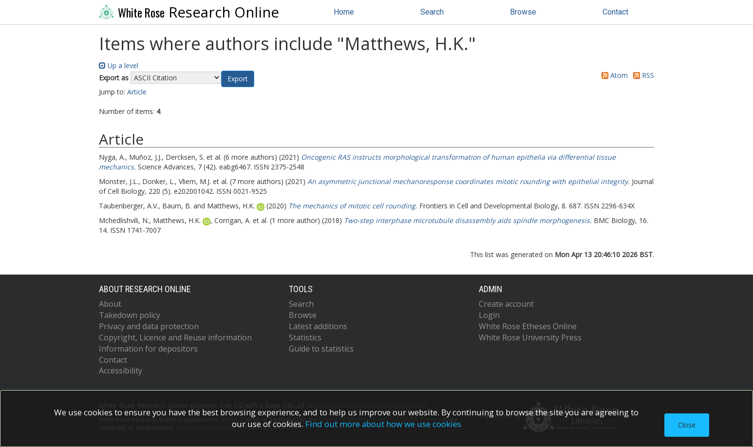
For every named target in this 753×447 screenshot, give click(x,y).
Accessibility (120, 370)
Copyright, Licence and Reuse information (175, 337)
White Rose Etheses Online (528, 326)
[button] (237, 79)
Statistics (305, 337)
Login (489, 315)
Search (432, 12)
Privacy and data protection (149, 326)
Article (137, 91)
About (110, 303)
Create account (506, 303)
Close (687, 424)
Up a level (118, 65)
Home (344, 12)
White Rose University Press (530, 337)
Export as (114, 77)
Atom (613, 75)
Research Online (189, 12)
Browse (523, 12)
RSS (642, 75)
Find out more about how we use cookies (383, 423)
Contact (615, 12)
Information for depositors (148, 348)
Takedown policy (129, 315)
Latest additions (318, 326)
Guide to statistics (321, 348)
